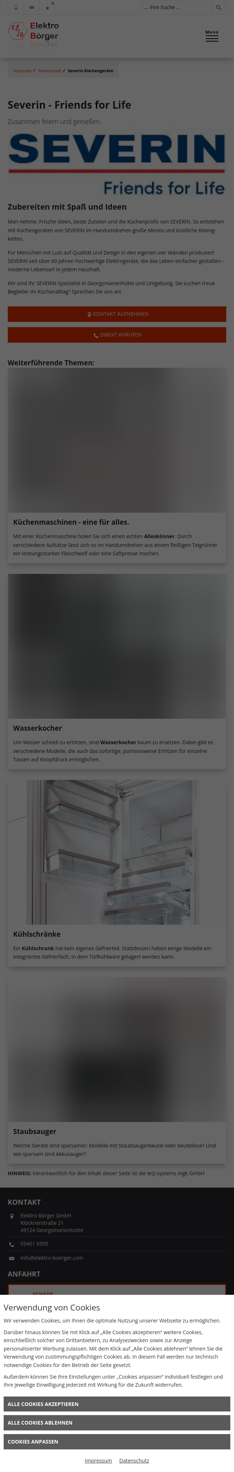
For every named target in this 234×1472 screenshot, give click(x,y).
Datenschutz (134, 1460)
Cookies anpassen (33, 1441)
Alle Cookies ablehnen (40, 1422)
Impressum (98, 1460)
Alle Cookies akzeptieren (43, 1404)
